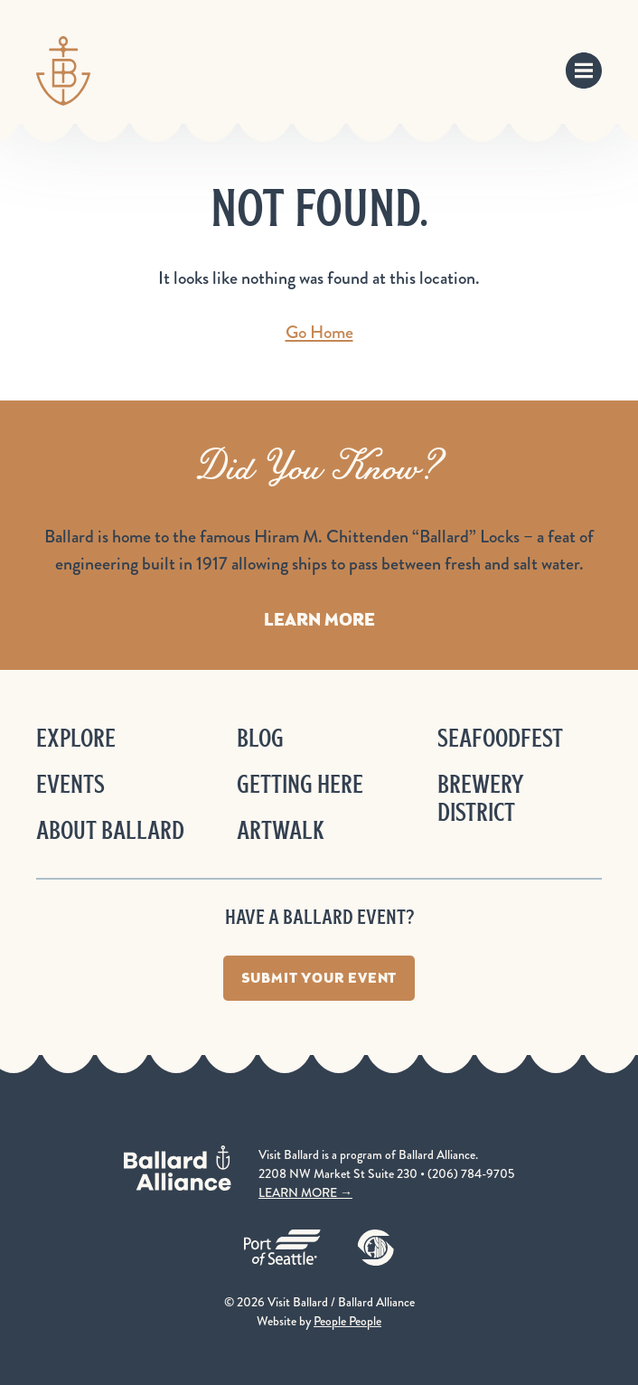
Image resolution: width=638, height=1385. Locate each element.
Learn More (319, 619)
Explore (76, 738)
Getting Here (300, 784)
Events (70, 784)
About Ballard (110, 830)
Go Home (319, 332)
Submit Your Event (319, 977)
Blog (260, 738)
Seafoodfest (500, 738)
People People (347, 1321)
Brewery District (480, 798)
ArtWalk (280, 830)
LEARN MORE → (305, 1192)
